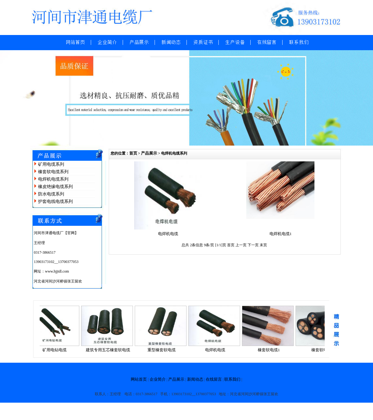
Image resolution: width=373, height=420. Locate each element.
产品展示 (149, 153)
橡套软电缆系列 (53, 171)
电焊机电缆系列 (53, 179)
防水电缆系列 (51, 194)
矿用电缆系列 (51, 164)
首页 (133, 153)
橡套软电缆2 (324, 350)
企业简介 (158, 379)
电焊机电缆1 (281, 233)
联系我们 (232, 379)
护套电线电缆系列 (55, 201)
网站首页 (139, 379)
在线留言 (214, 379)
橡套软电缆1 (270, 350)
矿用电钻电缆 (56, 350)
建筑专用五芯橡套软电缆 (109, 350)
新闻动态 (195, 379)
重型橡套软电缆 (163, 350)
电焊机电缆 (168, 233)
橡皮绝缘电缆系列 (55, 186)
